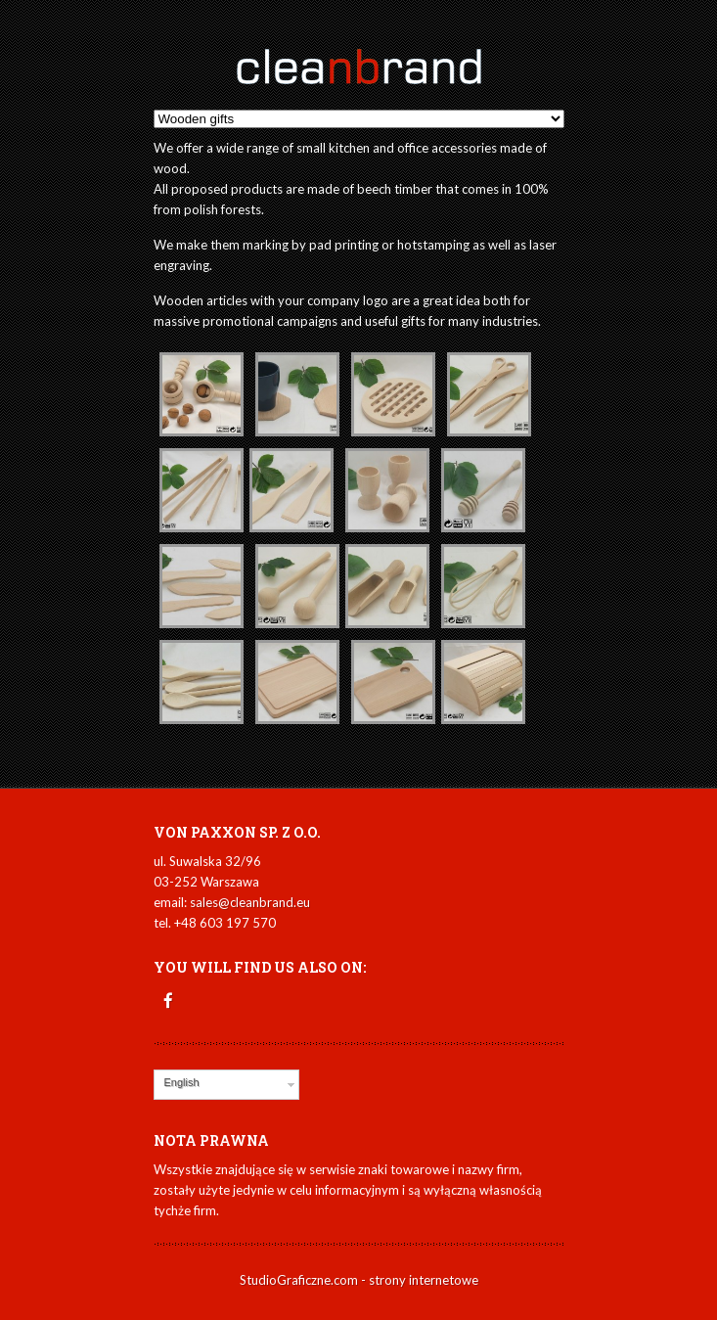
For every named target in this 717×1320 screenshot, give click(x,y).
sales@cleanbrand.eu (250, 902)
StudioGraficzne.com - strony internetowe (359, 1280)
